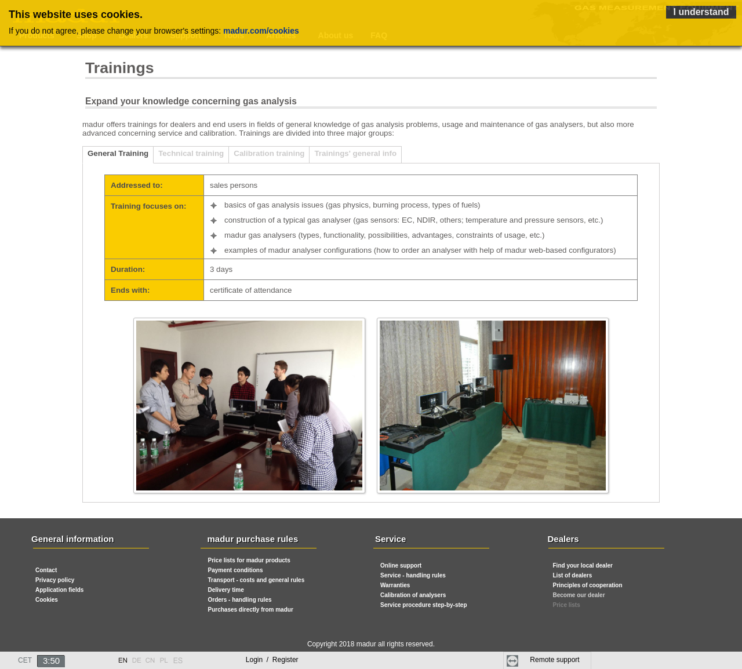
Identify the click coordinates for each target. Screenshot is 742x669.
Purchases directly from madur (250, 609)
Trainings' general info (355, 153)
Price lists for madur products (249, 560)
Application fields (59, 590)
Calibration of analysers (413, 595)
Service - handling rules (413, 575)
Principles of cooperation (588, 585)
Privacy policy (54, 580)
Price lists (566, 605)
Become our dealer (579, 595)
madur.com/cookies (261, 30)
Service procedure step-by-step (423, 605)
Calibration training (269, 153)
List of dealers (572, 575)
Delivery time (226, 590)
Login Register (272, 660)
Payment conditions (235, 570)
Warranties (395, 585)
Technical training (191, 153)
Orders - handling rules (240, 600)
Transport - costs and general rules (256, 580)
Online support (400, 565)
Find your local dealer (583, 565)
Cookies (46, 600)
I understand (701, 12)
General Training (118, 153)
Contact (46, 570)
